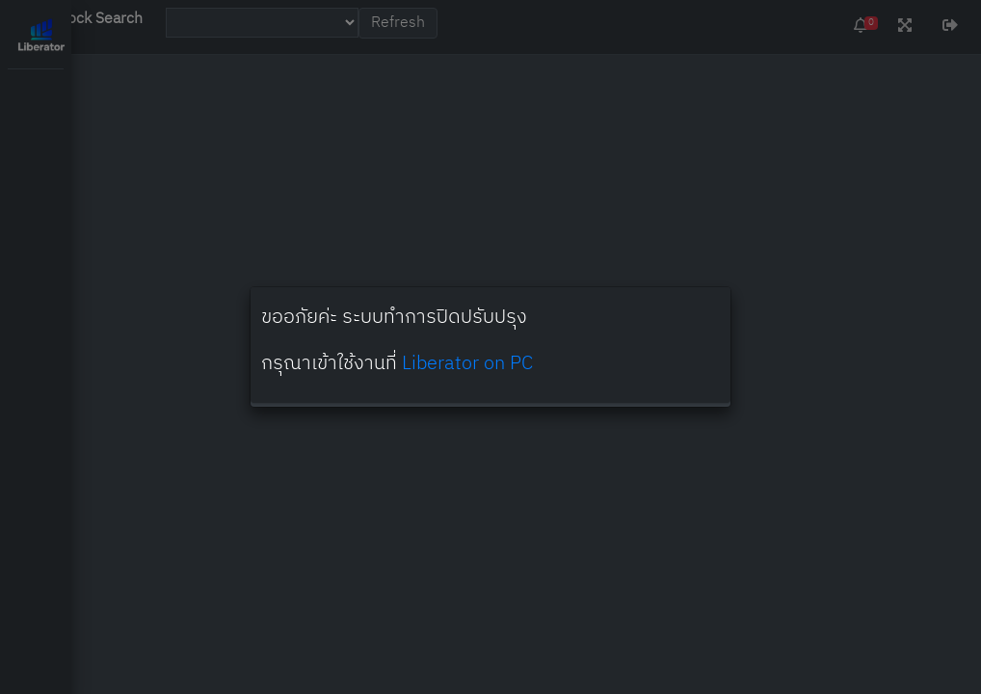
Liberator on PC (467, 364)
